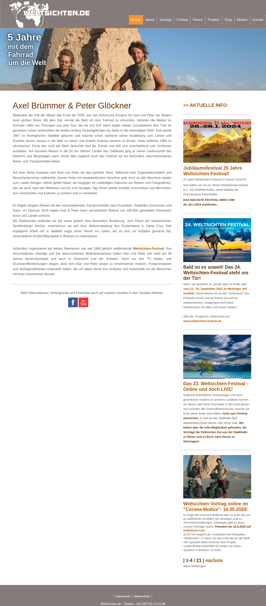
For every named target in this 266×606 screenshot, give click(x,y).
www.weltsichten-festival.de (202, 321)
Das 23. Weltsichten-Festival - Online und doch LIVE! (215, 386)
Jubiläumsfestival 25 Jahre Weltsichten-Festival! (212, 170)
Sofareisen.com (194, 530)
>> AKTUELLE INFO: (205, 105)
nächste (214, 560)
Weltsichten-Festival (148, 248)
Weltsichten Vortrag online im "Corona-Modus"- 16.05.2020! (215, 506)
